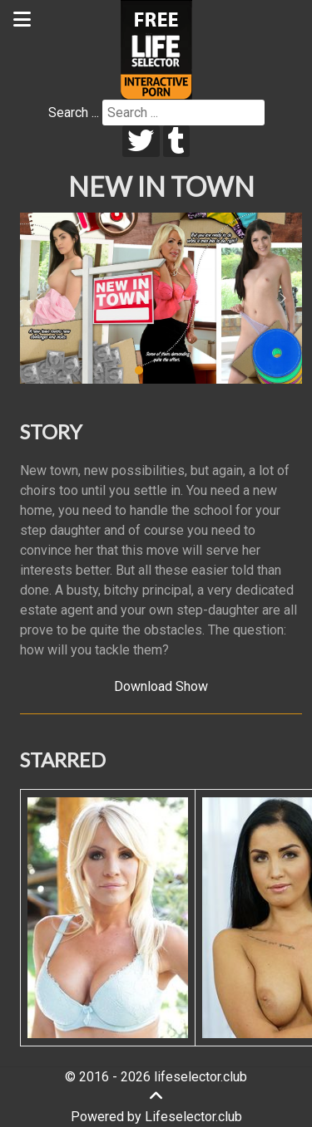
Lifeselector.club (193, 1117)
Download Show (161, 686)
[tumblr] (177, 141)
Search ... (73, 112)
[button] (39, 298)
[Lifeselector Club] (156, 48)
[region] (161, 298)
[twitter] (141, 141)
